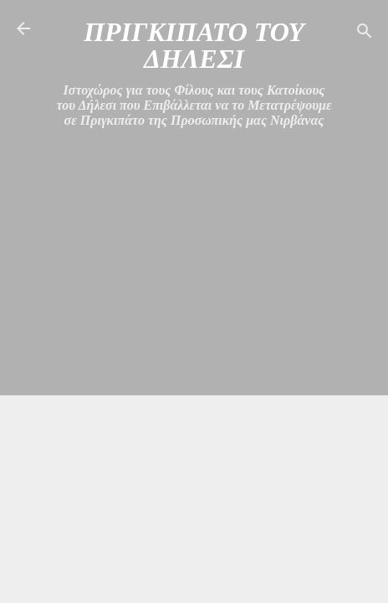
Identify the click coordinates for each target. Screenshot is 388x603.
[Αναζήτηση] (365, 33)
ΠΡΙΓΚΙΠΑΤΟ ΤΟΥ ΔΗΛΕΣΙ (194, 45)
